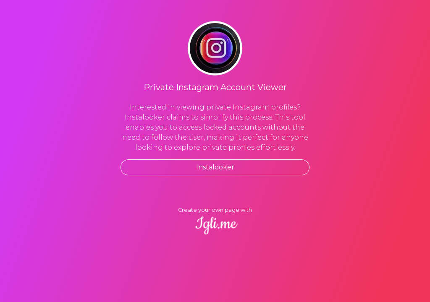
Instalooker (215, 167)
